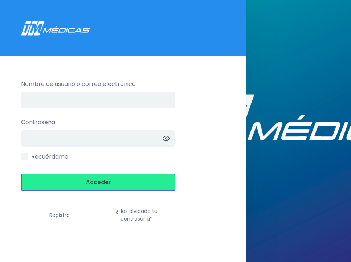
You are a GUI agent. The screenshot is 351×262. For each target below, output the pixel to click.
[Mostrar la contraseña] (166, 138)
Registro (59, 215)
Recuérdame (49, 156)
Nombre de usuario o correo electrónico (78, 84)
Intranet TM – (123, 28)
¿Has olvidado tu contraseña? (137, 214)
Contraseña (38, 122)
